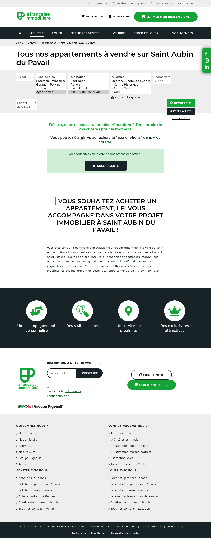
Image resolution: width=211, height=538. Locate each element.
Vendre (119, 33)
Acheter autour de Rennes (37, 496)
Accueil (20, 42)
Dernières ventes (85, 33)
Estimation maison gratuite (133, 451)
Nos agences (182, 33)
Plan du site (98, 526)
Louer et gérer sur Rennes (129, 478)
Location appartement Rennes (135, 484)
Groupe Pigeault (30, 458)
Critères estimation (127, 439)
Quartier (118, 76)
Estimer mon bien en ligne (166, 16)
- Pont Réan (88, 81)
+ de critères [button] (181, 118)
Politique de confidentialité (88, 533)
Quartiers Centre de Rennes (131, 81)
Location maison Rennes (131, 490)
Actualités (119, 3)
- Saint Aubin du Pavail (88, 92)
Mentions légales (178, 526)
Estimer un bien (122, 433)
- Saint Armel (88, 88)
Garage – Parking (51, 84)
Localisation (77, 76)
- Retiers (88, 84)
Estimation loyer (122, 458)
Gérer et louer (145, 33)
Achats (32, 42)
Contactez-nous (162, 3)
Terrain (51, 88)
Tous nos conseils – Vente (128, 464)
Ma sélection (92, 16)
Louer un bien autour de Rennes (136, 496)
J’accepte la (64, 393)
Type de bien (46, 76)
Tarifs (22, 464)
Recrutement (186, 3)
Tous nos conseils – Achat (36, 508)
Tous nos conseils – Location (130, 508)
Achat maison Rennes (37, 490)
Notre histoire (28, 439)
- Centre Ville (131, 88)
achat (115, 526)
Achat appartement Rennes (41, 484)
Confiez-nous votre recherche (39, 502)
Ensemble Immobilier (51, 81)
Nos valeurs (27, 451)
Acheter (37, 33)
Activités (25, 445)
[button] (207, 53)
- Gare (131, 92)
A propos (137, 3)
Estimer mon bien (151, 385)
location (130, 526)
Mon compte (151, 375)
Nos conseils (96, 3)
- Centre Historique (131, 84)
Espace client (120, 16)
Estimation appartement (131, 445)
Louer (57, 33)
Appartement (48, 42)
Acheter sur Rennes (32, 478)
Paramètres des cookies (124, 533)
